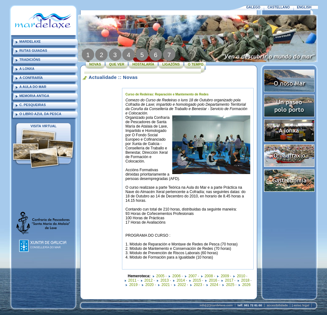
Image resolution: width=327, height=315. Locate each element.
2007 (192, 276)
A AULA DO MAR (32, 87)
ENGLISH (304, 7)
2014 (181, 280)
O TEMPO (195, 64)
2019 (133, 285)
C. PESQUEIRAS (32, 105)
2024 (214, 285)
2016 (213, 280)
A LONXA (26, 68)
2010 (241, 276)
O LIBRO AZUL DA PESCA (40, 114)
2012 (148, 280)
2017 (229, 280)
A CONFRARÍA (31, 78)
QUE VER (116, 64)
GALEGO (253, 7)
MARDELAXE (30, 41)
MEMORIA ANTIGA (34, 96)
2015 (197, 280)
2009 (225, 276)
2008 (209, 276)
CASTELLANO (278, 7)
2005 (160, 276)
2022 (182, 285)
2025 (230, 285)
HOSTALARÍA (143, 64)
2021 (166, 285)
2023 (198, 285)
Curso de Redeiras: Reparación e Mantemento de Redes (166, 94)
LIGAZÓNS (171, 64)
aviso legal (301, 305)
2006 (176, 276)
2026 (246, 285)
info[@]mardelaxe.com (216, 305)
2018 (245, 280)
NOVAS (95, 64)
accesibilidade (277, 305)
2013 (164, 280)
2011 (132, 280)
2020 (149, 285)
